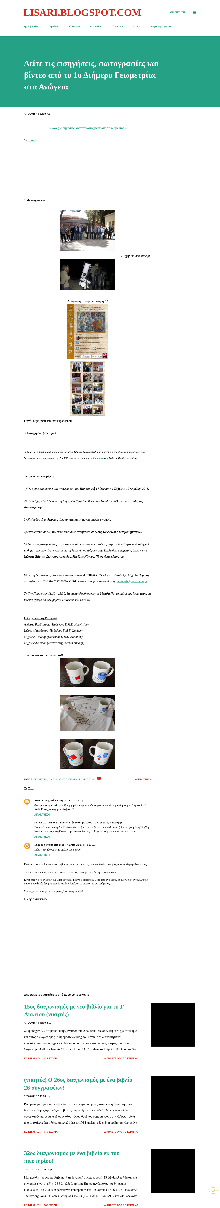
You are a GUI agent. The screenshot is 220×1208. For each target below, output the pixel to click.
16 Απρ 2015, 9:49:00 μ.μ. (81, 844)
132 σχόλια (51, 1058)
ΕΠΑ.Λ (136, 26)
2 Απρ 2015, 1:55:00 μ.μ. (109, 822)
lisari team (86, 779)
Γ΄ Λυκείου (117, 26)
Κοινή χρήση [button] (143, 779)
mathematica (96, 458)
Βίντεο (32, 140)
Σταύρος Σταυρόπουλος (49, 844)
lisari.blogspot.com (82, 12)
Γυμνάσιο (53, 26)
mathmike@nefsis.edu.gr (132, 581)
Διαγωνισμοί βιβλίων (161, 26)
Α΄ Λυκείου (74, 26)
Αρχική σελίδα (30, 26)
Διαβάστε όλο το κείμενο (121, 1058)
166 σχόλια (51, 1205)
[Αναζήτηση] (177, 12)
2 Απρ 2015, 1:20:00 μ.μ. (70, 800)
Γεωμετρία (40, 779)
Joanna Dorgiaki (44, 800)
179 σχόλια (51, 1131)
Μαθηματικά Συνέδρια (63, 779)
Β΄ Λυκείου (95, 26)
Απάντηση (42, 814)
